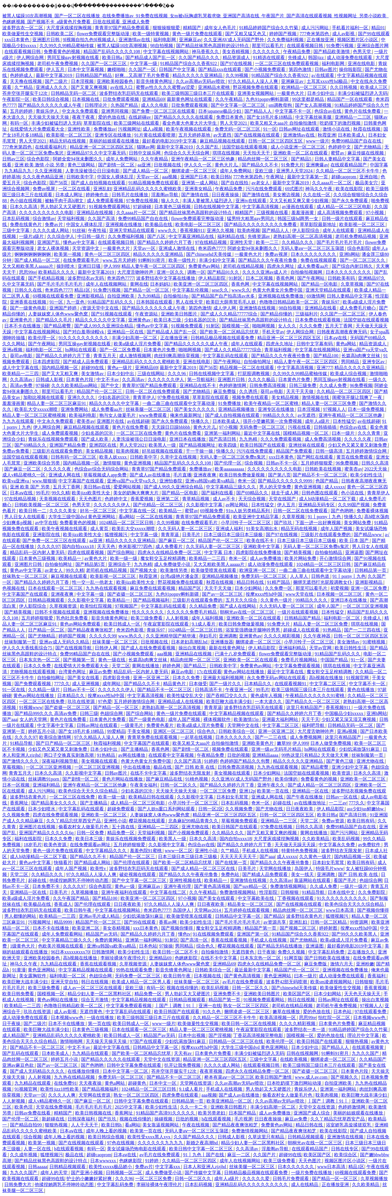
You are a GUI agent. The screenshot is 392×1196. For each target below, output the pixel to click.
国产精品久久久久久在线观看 (184, 117)
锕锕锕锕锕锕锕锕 (33, 254)
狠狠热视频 (357, 1041)
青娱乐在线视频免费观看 (53, 439)
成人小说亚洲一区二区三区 (298, 147)
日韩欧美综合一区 (237, 731)
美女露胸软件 (33, 975)
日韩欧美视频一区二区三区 (42, 504)
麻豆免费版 (225, 391)
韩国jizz (316, 57)
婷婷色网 (172, 665)
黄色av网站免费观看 (81, 624)
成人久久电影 (155, 105)
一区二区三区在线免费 (139, 433)
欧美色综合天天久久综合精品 (88, 791)
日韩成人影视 (50, 379)
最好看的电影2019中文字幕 (170, 141)
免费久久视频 (292, 952)
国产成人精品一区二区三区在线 (203, 868)
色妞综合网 (112, 713)
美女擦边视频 (287, 194)
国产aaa (9, 719)
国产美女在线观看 (217, 898)
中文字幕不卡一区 (293, 111)
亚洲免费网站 (75, 409)
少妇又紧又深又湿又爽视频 (349, 719)
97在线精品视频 (211, 242)
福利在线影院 (28, 838)
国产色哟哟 (343, 510)
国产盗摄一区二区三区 (130, 594)
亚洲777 (324, 367)
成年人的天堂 (54, 1172)
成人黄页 (99, 528)
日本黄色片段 (80, 379)
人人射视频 (177, 618)
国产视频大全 (144, 570)
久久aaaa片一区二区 (332, 182)
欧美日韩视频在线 (94, 1113)
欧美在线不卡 (260, 540)
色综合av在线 (328, 111)
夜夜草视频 (212, 1071)
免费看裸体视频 (372, 510)
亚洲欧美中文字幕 (262, 546)
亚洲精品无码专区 (317, 504)
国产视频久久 (345, 1077)
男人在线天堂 (190, 302)
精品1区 (82, 290)
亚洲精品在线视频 (95, 212)
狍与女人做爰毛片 (118, 415)
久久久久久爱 (256, 1178)
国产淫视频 (219, 1035)
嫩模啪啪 (117, 69)
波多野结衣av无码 (86, 278)
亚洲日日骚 (90, 266)
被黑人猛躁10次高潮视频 (122, 45)
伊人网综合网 (30, 57)
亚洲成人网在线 (65, 474)
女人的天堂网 (34, 719)
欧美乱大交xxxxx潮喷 (36, 409)
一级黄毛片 (132, 725)
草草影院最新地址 (318, 224)
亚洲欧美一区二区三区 (363, 779)
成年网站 (112, 683)
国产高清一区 (194, 940)
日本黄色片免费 (160, 349)
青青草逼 (170, 534)
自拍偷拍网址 (258, 361)
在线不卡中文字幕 (149, 773)
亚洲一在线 (210, 1005)
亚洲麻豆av (190, 39)
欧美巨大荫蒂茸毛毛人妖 (231, 302)
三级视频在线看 (272, 212)
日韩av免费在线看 (33, 1113)
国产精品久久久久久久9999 (285, 480)
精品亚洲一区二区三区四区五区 (102, 147)
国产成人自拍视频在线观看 (99, 182)
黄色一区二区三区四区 (108, 254)
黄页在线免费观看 (355, 457)
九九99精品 (149, 296)
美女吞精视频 (236, 51)
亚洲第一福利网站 (223, 433)
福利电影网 (165, 39)
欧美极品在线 (159, 224)
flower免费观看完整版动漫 (103, 33)
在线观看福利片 (51, 147)
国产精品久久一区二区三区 (313, 701)
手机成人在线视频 (260, 850)
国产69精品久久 (30, 445)
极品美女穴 (367, 182)
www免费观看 (153, 415)
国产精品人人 (259, 111)
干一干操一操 (200, 451)
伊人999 (111, 266)
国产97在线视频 (236, 63)
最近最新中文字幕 (253, 969)
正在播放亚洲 (321, 39)
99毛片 (43, 492)
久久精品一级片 (44, 689)
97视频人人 (334, 409)
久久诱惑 (248, 391)
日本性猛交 (344, 421)
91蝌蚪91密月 (152, 260)
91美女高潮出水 (262, 528)
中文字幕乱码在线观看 (226, 355)
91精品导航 (22, 743)
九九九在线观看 (18, 421)
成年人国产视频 (337, 528)
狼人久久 (170, 200)
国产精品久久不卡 (260, 164)
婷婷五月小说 (42, 731)
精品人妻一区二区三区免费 (329, 403)
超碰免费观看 (121, 808)
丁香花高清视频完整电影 (258, 1035)
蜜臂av (338, 152)
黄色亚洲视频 (138, 463)
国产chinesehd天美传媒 (209, 254)
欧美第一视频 (68, 254)
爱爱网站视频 (127, 486)
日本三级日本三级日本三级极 (234, 534)
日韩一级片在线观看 (343, 218)
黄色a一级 (125, 886)
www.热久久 (131, 635)
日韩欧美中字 (80, 176)
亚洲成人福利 (230, 528)
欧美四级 (228, 445)
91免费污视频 (340, 45)
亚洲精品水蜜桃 (214, 87)
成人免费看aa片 (313, 266)
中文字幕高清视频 (261, 206)
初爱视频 (339, 588)
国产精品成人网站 (92, 862)
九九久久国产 (366, 1053)
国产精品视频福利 (151, 600)
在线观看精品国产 (349, 164)
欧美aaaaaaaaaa (230, 469)
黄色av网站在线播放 (244, 671)
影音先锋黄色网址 (155, 81)
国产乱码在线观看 (21, 1053)
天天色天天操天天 (363, 993)
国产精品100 (326, 355)
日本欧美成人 (352, 135)
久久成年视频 (24, 1154)
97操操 (166, 946)
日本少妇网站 (249, 588)
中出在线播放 (137, 767)
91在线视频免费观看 (214, 934)
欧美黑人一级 (163, 445)
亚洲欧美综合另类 (42, 463)
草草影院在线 (97, 123)
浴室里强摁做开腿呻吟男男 (253, 630)
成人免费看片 (169, 546)
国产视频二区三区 (298, 928)
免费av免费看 (16, 451)
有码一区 (19, 123)
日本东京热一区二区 (40, 659)
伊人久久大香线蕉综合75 (27, 647)
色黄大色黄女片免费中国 (278, 290)
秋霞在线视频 (367, 129)
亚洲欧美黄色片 (258, 743)
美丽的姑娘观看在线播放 (114, 141)
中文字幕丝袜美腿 (314, 117)
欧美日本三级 (168, 319)
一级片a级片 (32, 236)
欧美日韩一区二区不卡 (176, 952)
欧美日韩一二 (33, 510)
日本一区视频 (16, 785)
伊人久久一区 (198, 164)
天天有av (183, 1053)
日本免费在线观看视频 (318, 319)
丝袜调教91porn (44, 779)
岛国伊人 (304, 868)
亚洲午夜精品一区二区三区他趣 (203, 158)
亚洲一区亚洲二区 (151, 677)
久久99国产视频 (354, 504)
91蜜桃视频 (374, 641)
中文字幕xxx (168, 1166)
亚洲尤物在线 (371, 761)
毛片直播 (182, 474)
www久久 (168, 230)
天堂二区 (121, 665)
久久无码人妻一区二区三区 (186, 528)
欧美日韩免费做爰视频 (242, 474)
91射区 (236, 278)
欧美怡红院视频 (96, 606)
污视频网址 (129, 129)
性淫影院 (269, 892)
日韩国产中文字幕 (177, 69)
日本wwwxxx (103, 1160)
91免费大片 (292, 164)
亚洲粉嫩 (365, 963)
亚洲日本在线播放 (188, 439)
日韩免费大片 (18, 1184)
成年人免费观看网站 (63, 934)
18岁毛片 (33, 844)
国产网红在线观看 (315, 457)
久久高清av (21, 379)
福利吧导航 (314, 725)
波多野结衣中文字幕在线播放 (166, 278)
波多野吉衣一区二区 (23, 27)
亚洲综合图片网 (373, 45)
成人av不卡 (224, 498)
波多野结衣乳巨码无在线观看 (129, 93)
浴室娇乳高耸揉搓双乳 (349, 1124)
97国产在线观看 (146, 1041)
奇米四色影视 (130, 630)
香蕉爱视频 (142, 498)
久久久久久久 (266, 51)
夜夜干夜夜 (84, 117)
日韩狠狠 (290, 892)
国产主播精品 (135, 749)
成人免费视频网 (306, 737)
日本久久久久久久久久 (314, 254)
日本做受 (198, 683)
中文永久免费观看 (80, 111)
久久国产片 (265, 1154)
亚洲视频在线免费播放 (281, 296)
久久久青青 (370, 433)
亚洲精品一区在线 (126, 331)
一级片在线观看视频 (298, 612)
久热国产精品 (125, 105)
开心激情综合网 (335, 558)
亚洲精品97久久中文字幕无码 (97, 152)
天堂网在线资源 (196, 1083)
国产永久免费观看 (350, 200)
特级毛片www (330, 868)
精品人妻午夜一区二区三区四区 (153, 266)
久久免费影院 (372, 892)
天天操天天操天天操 (49, 117)
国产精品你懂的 (276, 313)
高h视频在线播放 (326, 677)
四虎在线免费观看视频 (56, 814)
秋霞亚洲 (327, 135)
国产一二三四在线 (363, 630)
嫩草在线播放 (287, 1011)
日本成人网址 (69, 194)
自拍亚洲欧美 (121, 296)
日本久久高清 (24, 206)
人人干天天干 (85, 1124)
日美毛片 (191, 534)
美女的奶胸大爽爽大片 (136, 492)
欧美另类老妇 (212, 1113)
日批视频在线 (168, 164)
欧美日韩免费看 (18, 993)
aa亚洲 (145, 164)
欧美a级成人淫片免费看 (138, 343)
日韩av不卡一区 (282, 463)
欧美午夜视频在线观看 (189, 129)
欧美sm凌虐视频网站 (331, 981)
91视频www (31, 707)
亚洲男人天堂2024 (295, 170)
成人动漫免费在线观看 (350, 57)
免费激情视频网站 (288, 886)
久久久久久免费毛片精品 (192, 612)
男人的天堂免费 (275, 486)
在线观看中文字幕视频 (171, 755)
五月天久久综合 (241, 600)
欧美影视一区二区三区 (69, 135)
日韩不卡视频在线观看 (58, 612)
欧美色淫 (24, 1107)
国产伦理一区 (228, 463)
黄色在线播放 (361, 689)
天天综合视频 (252, 498)
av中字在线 (46, 522)
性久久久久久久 (148, 612)
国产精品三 (195, 665)
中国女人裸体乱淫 (115, 176)
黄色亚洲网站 (42, 969)
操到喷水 (66, 266)
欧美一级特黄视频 (151, 33)
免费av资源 (333, 820)
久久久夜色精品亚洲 (43, 176)
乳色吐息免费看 (72, 618)
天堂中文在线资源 (162, 1059)
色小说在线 (353, 492)
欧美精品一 (171, 510)
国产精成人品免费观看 (86, 361)
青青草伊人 (144, 397)
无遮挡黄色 (243, 952)
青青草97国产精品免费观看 (122, 27)
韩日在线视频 (95, 981)
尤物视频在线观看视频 (33, 671)
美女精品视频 (285, 397)
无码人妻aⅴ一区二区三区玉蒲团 (313, 248)
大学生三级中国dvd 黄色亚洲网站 (82, 516)
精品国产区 (190, 588)
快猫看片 (63, 862)
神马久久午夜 (319, 188)
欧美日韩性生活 (351, 647)
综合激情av (44, 218)
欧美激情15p (247, 719)
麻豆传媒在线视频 (366, 152)
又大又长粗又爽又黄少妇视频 (299, 200)
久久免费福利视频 (286, 39)
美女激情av (93, 373)
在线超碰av (140, 117)
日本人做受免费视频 (331, 743)
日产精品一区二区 (47, 630)
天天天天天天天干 (239, 856)
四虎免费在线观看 (180, 1095)
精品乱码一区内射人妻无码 (38, 552)
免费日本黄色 (230, 117)
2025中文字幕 (129, 1107)
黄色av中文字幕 (26, 570)
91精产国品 (279, 582)
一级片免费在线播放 (312, 1172)
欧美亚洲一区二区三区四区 (201, 284)
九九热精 (248, 439)
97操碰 (42, 385)
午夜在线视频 (196, 1124)
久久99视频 (237, 75)
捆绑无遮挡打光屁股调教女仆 (323, 582)
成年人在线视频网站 (107, 284)
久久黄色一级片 (276, 600)
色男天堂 (362, 51)
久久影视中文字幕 (205, 504)
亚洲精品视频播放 (237, 409)
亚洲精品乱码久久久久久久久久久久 (252, 1184)
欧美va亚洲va (16, 480)
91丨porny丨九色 (325, 516)
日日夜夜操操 (226, 194)
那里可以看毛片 (268, 45)
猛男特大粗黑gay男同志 (251, 218)
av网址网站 (237, 504)
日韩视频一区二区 (124, 1172)
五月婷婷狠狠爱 (317, 463)
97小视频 (375, 212)
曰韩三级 (89, 713)
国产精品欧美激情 (332, 51)
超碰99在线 (93, 367)
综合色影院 (38, 158)
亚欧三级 (264, 170)
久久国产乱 (208, 147)
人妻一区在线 (38, 1148)
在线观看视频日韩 (305, 45)
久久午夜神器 (317, 635)
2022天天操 (376, 469)
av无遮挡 (222, 135)
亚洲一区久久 (171, 272)
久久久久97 (48, 546)
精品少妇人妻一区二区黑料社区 (100, 993)
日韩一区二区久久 (179, 785)
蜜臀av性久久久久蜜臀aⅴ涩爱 (166, 87)
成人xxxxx (334, 486)
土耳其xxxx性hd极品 (328, 81)
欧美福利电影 (83, 415)
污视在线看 (300, 427)
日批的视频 (238, 755)
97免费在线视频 (142, 200)
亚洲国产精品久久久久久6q (47, 832)
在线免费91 (65, 1083)
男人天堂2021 (234, 123)
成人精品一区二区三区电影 (344, 206)
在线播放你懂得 (84, 1071)
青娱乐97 (331, 302)
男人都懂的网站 (20, 916)
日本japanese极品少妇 (220, 111)
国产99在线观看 (374, 33)
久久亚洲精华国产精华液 (171, 635)
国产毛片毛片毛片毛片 (340, 242)
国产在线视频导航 (74, 647)
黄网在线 (139, 284)
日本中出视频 (192, 1035)
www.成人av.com (311, 1077)
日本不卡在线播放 (23, 325)
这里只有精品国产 (305, 707)
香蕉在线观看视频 (229, 940)
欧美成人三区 (374, 87)
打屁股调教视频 (254, 373)
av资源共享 (275, 922)
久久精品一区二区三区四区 (344, 391)
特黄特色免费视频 (300, 850)
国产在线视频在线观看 (257, 135)
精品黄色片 (175, 683)
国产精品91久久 (223, 272)
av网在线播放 (132, 755)
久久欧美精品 (316, 838)
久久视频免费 (239, 808)
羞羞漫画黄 (303, 212)
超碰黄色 (137, 1083)
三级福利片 (306, 313)
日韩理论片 (96, 105)
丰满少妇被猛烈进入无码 (362, 93)
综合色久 (206, 731)
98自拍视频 (162, 45)
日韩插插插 (326, 427)
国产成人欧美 (95, 439)
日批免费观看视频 (121, 99)
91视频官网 (358, 677)
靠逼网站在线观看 (313, 880)
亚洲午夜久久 (271, 785)
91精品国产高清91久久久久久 (166, 1113)
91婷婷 (211, 761)
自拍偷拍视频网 (306, 272)
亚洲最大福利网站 (280, 719)
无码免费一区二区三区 (262, 427)
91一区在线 (14, 689)
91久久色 (212, 1011)
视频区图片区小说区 (358, 39)
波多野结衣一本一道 (305, 1029)
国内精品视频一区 (60, 367)
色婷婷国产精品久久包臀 (245, 761)
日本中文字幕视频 (86, 69)
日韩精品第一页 (371, 570)
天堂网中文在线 (243, 725)
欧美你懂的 (287, 779)
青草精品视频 (196, 498)
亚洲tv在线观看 (251, 200)
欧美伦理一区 (42, 337)
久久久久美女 (63, 510)
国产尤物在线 (270, 808)
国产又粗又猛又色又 (246, 33)
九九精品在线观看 (59, 963)
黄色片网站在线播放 (123, 779)
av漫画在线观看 (298, 206)
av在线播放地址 (310, 802)
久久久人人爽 (62, 1095)
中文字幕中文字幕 (56, 725)
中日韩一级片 (91, 236)
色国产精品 (327, 480)
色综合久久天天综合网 (187, 152)
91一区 (270, 129)
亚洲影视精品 (91, 296)
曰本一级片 (344, 433)
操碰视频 (164, 1118)
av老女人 (260, 182)
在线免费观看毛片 (81, 260)
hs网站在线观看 (81, 349)
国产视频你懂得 (373, 910)
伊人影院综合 (306, 230)
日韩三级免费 (303, 385)
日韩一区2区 (210, 808)
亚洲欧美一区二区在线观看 (301, 152)
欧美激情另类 (174, 570)
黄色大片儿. (227, 164)
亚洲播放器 (221, 641)
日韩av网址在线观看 (300, 129)
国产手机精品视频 (47, 278)
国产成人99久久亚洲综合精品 (104, 325)
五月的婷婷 (22, 111)
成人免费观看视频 (105, 200)
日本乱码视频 (16, 218)
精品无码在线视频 (68, 141)
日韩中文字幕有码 (315, 343)
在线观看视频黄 (368, 1047)
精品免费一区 (121, 832)
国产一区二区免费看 (121, 349)
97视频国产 (127, 606)
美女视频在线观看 (100, 761)
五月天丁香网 (339, 325)
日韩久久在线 (28, 290)
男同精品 (350, 361)
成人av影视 (344, 33)
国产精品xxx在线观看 (220, 69)
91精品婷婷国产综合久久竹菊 (269, 27)
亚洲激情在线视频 (258, 308)
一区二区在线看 (74, 188)
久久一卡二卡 (194, 1107)
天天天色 (106, 546)
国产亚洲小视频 (87, 1172)
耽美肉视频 (248, 230)
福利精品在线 (231, 236)
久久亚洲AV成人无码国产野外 (234, 39)
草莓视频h (13, 767)
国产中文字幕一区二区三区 (238, 105)
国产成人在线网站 (238, 606)
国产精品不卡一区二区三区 (320, 474)
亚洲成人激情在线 (177, 248)
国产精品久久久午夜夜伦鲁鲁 (268, 260)
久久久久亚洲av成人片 (265, 272)
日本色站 (148, 946)
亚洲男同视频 (115, 111)
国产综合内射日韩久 (353, 266)
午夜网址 (275, 176)
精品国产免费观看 (294, 451)
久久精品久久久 (298, 242)
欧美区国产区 (297, 993)
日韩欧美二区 (60, 33)
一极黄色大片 (291, 93)
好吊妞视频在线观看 (163, 451)
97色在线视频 (121, 1142)
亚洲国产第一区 (253, 934)
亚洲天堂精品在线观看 (132, 230)
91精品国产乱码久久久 (111, 302)
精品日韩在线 (251, 582)
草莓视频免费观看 (240, 820)
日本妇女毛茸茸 (232, 796)
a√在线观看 (323, 75)
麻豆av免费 (100, 671)
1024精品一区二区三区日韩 (127, 522)
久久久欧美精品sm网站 (75, 385)
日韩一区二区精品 (329, 922)
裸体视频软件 (217, 719)
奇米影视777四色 (135, 546)
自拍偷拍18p (176, 296)
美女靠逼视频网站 (161, 1124)
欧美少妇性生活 (366, 474)
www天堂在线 (300, 594)
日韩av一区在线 (342, 796)
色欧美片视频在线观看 (61, 946)
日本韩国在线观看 (155, 302)
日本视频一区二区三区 (340, 594)
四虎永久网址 (281, 266)
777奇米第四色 (315, 33)
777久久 (62, 683)
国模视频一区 (236, 325)
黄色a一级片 (120, 367)
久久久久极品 (262, 379)
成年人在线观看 (339, 230)
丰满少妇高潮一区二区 (135, 337)
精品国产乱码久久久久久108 (112, 51)
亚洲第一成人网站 (200, 182)
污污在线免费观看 (264, 188)
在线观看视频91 (291, 683)
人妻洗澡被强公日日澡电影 (93, 170)
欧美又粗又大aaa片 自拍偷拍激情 (283, 123)
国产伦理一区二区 (21, 1118)
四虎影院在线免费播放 (259, 552)
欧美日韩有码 (361, 820)
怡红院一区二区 (334, 1017)
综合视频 (254, 463)
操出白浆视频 (192, 647)
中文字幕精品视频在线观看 (237, 713)
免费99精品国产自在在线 (356, 141)
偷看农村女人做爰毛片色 (83, 826)
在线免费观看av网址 (90, 844)
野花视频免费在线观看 (256, 87)
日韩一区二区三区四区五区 (276, 141)
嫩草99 (283, 743)
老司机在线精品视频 (244, 266)
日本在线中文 (342, 892)
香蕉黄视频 (376, 987)
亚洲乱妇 (102, 188)
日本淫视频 (83, 81)
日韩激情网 (103, 952)
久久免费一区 (279, 588)
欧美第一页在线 (273, 791)
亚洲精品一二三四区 (159, 826)
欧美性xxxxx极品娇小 (111, 1166)
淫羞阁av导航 (165, 194)
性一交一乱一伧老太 (93, 582)
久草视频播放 (85, 892)
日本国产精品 (243, 1113)
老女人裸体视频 (53, 248)
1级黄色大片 (23, 946)
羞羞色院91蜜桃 (146, 850)
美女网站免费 (358, 522)
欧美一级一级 (124, 558)
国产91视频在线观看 (112, 313)
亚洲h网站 (349, 254)
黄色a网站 (346, 343)
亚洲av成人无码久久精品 (64, 641)
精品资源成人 (237, 57)
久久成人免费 (333, 385)
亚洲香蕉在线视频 (28, 302)
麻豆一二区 (239, 1154)
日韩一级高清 (329, 451)
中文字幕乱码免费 (326, 952)
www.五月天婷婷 (119, 260)
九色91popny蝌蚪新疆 (268, 99)
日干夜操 (266, 952)
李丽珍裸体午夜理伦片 (123, 957)
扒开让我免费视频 (183, 1065)
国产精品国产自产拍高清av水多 (223, 296)
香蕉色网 (285, 278)
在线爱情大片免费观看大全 (38, 129)
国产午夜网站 (311, 278)
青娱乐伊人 (48, 111)
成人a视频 (153, 129)
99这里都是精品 (308, 99)
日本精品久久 (258, 683)
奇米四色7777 (211, 248)
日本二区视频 (260, 278)
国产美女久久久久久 (195, 409)
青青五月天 (105, 355)
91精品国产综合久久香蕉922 (189, 63)
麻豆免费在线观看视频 (153, 588)
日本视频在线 (86, 99)
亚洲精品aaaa (265, 755)
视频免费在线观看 (250, 397)
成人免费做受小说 (172, 564)
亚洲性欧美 (79, 129)
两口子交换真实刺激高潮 (69, 755)
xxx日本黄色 (17, 39)
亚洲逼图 (354, 552)
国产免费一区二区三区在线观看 (164, 111)
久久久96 (177, 373)
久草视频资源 (63, 606)
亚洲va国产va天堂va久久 (132, 480)
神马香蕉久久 (206, 51)
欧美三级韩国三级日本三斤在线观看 (198, 93)
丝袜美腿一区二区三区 (149, 409)
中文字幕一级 (144, 63)
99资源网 (359, 922)
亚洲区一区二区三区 (174, 731)
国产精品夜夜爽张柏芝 (91, 630)
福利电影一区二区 (44, 349)
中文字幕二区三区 (328, 683)
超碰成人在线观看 (302, 630)
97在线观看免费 (371, 1011)
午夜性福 (97, 230)
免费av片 (54, 224)
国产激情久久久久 (21, 761)
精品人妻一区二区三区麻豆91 (57, 403)
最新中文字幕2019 (54, 75)
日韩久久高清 (375, 463)
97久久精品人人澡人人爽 (253, 81)
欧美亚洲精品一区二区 (229, 1101)
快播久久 (200, 421)
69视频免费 (212, 510)
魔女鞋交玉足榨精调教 (163, 558)
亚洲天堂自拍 (65, 981)
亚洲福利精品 (293, 647)
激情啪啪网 (72, 1041)
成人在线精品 (305, 1184)
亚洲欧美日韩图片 (179, 313)
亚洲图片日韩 (46, 39)
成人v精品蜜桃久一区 (24, 474)
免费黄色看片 (160, 725)
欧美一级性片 (182, 260)
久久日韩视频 (344, 87)
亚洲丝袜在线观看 (307, 445)
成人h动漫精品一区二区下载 (328, 498)
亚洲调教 (228, 635)
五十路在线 (124, 826)
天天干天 (310, 719)
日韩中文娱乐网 (145, 152)
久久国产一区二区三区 (104, 63)
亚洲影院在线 (47, 534)
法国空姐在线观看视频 (245, 147)
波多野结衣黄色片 (28, 796)
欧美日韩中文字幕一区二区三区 (201, 1148)
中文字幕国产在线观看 (81, 480)
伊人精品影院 (212, 278)
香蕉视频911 (192, 230)
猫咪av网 (146, 147)
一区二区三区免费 (218, 791)
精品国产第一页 (261, 928)
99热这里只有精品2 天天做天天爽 (315, 755)
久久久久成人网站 (51, 230)
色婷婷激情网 (233, 385)
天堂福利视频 (71, 218)
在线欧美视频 (294, 1059)
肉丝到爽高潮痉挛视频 (177, 355)
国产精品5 (302, 158)
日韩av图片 (326, 69)
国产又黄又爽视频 (89, 87)
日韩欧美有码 (342, 278)
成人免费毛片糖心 (358, 308)
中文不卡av (108, 379)
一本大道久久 (269, 701)
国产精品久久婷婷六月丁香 (165, 242)
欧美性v (98, 868)
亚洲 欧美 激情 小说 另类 (40, 164)
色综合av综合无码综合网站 (102, 469)
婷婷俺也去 (97, 194)
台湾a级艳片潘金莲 (180, 576)
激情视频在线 (316, 397)
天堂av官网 (321, 647)
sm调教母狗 (280, 105)
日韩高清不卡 (209, 689)
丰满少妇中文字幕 (217, 260)
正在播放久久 (361, 952)
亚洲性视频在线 (185, 880)
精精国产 (192, 27)
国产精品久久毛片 (54, 319)
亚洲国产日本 (194, 176)
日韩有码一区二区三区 (74, 457)
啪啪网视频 (264, 325)
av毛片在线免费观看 (243, 981)
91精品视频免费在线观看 (154, 182)
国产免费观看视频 (33, 683)
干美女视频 (139, 731)
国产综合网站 (121, 552)
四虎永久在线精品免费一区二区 (170, 552)
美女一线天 (303, 874)
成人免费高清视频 (323, 439)
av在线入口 (122, 87)
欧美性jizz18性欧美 (60, 1089)
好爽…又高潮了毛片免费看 (142, 75)
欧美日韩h (221, 176)
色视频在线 (14, 588)
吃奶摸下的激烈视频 (341, 123)
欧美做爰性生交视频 (23, 33)
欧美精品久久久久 (57, 272)
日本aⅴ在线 (336, 337)
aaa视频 (170, 176)
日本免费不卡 (46, 886)
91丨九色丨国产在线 (204, 1154)
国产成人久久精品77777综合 (229, 313)
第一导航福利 (201, 379)
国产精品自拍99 (26, 1124)
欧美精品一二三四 (21, 373)
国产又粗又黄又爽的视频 (272, 832)
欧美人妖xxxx (113, 457)
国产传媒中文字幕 (203, 1172)
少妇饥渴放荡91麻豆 (360, 749)
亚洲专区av (374, 361)
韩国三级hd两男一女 (298, 218)
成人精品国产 (16, 1035)
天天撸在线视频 (26, 81)
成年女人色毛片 (220, 27)
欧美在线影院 (350, 188)
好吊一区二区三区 (98, 510)
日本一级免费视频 (366, 409)
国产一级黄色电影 (28, 308)
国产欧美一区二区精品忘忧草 (230, 331)
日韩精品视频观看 (47, 600)
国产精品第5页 (90, 564)
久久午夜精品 (229, 99)
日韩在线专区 (345, 1148)
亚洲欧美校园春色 (115, 81)
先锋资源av (259, 236)
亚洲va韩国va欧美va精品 (210, 480)
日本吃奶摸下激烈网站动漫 (295, 1083)
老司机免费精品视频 (356, 236)
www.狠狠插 (44, 480)
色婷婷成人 (22, 75)
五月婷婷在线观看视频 (247, 910)
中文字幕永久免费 (337, 844)
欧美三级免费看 (147, 618)
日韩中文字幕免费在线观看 (134, 1065)
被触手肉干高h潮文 (65, 200)
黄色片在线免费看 (363, 111)
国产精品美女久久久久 (54, 802)
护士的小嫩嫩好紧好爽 (89, 1178)
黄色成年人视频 (266, 695)
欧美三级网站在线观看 (137, 123)
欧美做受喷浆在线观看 (214, 570)
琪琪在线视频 (226, 152)
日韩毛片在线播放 (130, 194)
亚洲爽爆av (317, 164)
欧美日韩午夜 (78, 910)
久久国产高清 (102, 218)
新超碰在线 (54, 1118)
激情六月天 (342, 963)
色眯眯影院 (187, 957)
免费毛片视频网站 (299, 659)
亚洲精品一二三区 (353, 117)
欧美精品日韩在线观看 (151, 796)
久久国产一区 (142, 69)
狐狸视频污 (116, 534)
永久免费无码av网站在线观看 (277, 677)
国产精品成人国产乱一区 (150, 57)
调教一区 (196, 272)
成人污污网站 (315, 27)
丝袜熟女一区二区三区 (25, 576)
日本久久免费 (38, 665)
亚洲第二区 (168, 498)
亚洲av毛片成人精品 (100, 916)
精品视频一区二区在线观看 (247, 367)
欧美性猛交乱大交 (185, 695)
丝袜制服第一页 (20, 641)
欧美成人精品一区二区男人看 (142, 981)
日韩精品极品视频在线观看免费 (223, 337)
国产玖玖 (283, 522)
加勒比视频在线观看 (44, 397)
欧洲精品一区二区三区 (304, 87)
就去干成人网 (285, 492)
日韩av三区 (13, 158)
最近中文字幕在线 (262, 433)
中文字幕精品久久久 (107, 850)
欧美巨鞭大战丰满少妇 (229, 701)
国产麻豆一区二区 (23, 469)
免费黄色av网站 (204, 266)
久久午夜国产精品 (71, 898)
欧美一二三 (268, 242)
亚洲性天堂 (242, 242)
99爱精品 (116, 731)
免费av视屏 (44, 188)
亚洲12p (247, 791)
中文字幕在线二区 (168, 892)
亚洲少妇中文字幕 (350, 767)
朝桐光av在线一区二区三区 (247, 612)
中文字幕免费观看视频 (298, 665)
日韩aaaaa (37, 1166)
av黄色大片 (96, 558)
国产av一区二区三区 (223, 594)
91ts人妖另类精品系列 (248, 510)
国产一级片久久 (225, 683)
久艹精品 (24, 87)
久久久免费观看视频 (281, 439)
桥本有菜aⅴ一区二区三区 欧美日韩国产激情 (248, 1077)
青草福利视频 (278, 349)
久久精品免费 (203, 606)
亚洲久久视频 (221, 230)
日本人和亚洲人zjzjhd (205, 1166)
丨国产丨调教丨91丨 (176, 1005)
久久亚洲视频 (49, 170)
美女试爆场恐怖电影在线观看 (137, 1148)
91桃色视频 (197, 779)
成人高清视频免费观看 (340, 212)
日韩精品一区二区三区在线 (236, 1041)
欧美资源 (341, 773)
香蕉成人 (63, 904)
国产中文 (110, 385)
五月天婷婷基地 (194, 135)
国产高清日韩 (223, 439)
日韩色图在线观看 (320, 492)
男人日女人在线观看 (25, 516)
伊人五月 (56, 69)
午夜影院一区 (16, 99)
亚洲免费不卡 (227, 993)
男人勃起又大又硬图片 (63, 206)
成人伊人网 (225, 308)
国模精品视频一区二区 (306, 433)
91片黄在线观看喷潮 (155, 135)
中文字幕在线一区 (138, 510)
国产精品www (368, 534)
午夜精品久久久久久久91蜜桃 (315, 695)
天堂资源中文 (86, 248)
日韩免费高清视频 (268, 385)
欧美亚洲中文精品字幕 (256, 516)
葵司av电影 (21, 355)
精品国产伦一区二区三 (100, 391)
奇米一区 (247, 480)
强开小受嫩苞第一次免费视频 (273, 421)
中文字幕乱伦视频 (191, 290)
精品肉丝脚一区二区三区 (263, 158)
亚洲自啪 (369, 176)
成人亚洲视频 (86, 683)
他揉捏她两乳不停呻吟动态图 (79, 880)
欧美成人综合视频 (349, 373)
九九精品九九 (18, 170)
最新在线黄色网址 (227, 647)
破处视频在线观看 (138, 874)
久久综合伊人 (61, 236)
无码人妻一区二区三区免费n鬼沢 (233, 457)
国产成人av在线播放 (150, 474)
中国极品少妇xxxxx (344, 713)
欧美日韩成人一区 (122, 624)
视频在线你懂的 (183, 987)
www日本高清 (340, 910)
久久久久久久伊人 (166, 379)
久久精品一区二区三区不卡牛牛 (348, 170)
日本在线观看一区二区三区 (56, 588)
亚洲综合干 (120, 564)
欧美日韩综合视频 (51, 99)
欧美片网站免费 (300, 558)
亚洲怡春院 (171, 480)
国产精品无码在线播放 (280, 946)
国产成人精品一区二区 (146, 170)
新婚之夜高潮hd (202, 1142)
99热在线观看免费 (134, 969)
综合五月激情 (95, 999)
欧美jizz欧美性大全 (91, 492)
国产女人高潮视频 (313, 105)
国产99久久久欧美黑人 (355, 934)
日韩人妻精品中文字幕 (338, 158)
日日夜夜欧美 (300, 808)
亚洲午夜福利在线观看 (124, 892)
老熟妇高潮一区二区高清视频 (303, 236)
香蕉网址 (19, 802)
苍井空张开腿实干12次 (25, 93)
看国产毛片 (345, 880)
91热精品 (332, 630)
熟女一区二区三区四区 (246, 1005)
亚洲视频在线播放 (124, 224)
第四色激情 (301, 69)
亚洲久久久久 (82, 397)
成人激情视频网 (135, 355)
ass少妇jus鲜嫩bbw (366, 808)
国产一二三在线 (271, 737)
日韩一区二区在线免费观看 (153, 391)
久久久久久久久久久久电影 (47, 212)
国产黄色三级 (340, 761)
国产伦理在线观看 (132, 862)
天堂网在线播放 (275, 868)
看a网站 (126, 516)
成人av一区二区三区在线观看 (93, 987)
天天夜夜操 (91, 1083)
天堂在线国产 (283, 498)
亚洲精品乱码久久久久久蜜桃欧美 (148, 188)
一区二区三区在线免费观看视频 (287, 63)
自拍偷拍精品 (329, 552)
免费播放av (105, 129)
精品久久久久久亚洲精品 (198, 75)
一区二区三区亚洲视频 (365, 606)
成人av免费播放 (266, 558)
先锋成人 (297, 57)
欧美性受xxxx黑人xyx (149, 1136)
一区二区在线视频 (155, 516)
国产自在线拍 (235, 182)
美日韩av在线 (97, 486)
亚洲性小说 (115, 820)
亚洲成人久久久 (52, 87)
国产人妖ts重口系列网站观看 (167, 808)
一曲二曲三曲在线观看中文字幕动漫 (179, 403)
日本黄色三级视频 (173, 206)
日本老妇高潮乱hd (189, 641)
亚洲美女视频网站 (256, 93)
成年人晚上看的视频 (107, 1130)
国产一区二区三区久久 (363, 260)
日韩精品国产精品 (94, 75)
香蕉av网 (168, 922)
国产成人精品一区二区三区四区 (320, 785)
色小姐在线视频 (26, 200)
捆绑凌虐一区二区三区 (194, 170)
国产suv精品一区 (250, 886)
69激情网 (316, 296)
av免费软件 (370, 844)
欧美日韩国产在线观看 (263, 445)
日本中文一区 (163, 1083)
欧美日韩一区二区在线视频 (249, 1023)
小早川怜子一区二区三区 (246, 522)
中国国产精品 (335, 659)
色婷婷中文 (340, 147)
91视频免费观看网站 (110, 206)
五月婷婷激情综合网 (367, 451)
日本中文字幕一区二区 (126, 1071)
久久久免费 (311, 325)
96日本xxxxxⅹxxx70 (70, 952)
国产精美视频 (298, 552)
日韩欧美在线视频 (323, 469)
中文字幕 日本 (219, 552)
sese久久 (220, 290)
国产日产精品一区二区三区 (63, 743)
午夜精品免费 (297, 51)
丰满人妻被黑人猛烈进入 (207, 200)
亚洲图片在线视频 (37, 826)
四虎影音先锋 (117, 677)
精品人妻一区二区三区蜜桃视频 (34, 415)
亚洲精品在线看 (321, 308)
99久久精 (61, 492)
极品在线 (163, 767)
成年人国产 (329, 606)
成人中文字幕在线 (21, 367)
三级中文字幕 (16, 230)
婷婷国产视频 (283, 33)
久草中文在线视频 (179, 457)
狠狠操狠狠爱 (167, 27)
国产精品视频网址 (197, 445)
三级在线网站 (151, 373)
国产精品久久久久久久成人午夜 (50, 105)
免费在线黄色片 (26, 224)
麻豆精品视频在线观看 (223, 141)
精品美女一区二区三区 (250, 904)
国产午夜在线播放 (305, 796)
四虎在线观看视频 (86, 552)
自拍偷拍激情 (215, 952)
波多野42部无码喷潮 (287, 981)
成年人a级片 (318, 421)
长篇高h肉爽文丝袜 (361, 355)
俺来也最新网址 (186, 415)
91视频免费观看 (187, 325)
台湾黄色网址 (72, 671)
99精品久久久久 (279, 415)
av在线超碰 (138, 421)
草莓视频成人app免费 (105, 474)
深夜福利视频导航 (60, 761)
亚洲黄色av (140, 319)
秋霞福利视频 (108, 743)
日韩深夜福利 (82, 1118)
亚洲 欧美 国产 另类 (30, 486)
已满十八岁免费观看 (236, 653)
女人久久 (287, 325)
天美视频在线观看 (58, 498)
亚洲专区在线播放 (113, 135)
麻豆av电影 (183, 671)
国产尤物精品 (368, 147)
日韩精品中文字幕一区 (238, 916)
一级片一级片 (354, 886)
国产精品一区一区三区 (147, 290)
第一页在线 (99, 1023)
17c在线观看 (209, 671)
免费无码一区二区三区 (238, 129)
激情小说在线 (337, 129)
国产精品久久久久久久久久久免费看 (261, 224)
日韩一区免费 (91, 832)
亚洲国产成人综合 (312, 1113)
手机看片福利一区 (350, 27)
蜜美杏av (85, 421)
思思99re (27, 272)
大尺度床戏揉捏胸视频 (69, 27)
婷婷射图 (328, 928)
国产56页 (59, 182)
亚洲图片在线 (111, 421)
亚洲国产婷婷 (63, 308)
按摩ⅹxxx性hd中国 (264, 594)
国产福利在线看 (217, 492)
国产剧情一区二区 (117, 164)
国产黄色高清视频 (212, 886)
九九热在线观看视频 (107, 588)
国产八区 (157, 236)
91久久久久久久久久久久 (83, 337)
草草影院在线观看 (211, 397)
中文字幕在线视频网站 (166, 51)
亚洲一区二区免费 (369, 588)
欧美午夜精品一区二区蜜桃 (272, 403)
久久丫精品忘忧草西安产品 (74, 820)
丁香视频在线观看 (296, 898)
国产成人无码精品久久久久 (38, 1071)
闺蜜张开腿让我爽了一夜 (357, 397)
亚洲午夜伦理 (178, 886)
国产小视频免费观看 (265, 69)
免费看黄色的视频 (62, 51)
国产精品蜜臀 (58, 325)
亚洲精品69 (153, 99)
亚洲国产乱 (49, 242)
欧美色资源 (56, 844)
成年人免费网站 (122, 158)
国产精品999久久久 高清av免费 (46, 713)
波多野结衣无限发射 (191, 773)
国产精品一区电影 (320, 284)
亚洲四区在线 (103, 445)
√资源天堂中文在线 (100, 308)
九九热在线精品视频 (75, 1077)
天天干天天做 (300, 391)
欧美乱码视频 (346, 838)
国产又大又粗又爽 (60, 373)
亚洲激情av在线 (135, 39)
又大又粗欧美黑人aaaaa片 (28, 266)
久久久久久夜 (358, 439)
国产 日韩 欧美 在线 (195, 767)
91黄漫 (19, 969)
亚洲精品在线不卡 (198, 385)
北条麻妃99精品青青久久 (193, 820)
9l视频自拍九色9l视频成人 (90, 39)
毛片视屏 (243, 1118)
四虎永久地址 (280, 343)
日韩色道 (320, 576)
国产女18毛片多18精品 (270, 117)
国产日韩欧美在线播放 (327, 957)
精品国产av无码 (102, 934)
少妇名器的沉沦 (200, 319)
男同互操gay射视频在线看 (73, 57)
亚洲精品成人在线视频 (181, 701)
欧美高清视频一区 (278, 1017)
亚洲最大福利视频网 (224, 677)
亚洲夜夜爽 (205, 474)
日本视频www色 (68, 1017)
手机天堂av (273, 331)
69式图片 (294, 188)
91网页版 (293, 957)
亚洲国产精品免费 (68, 445)
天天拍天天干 (257, 152)
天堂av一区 (148, 176)
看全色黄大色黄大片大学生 (190, 123)
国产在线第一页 (231, 862)
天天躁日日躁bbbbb (171, 427)
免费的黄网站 (109, 940)
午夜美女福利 (144, 785)
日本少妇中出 (321, 93)
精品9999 (63, 922)
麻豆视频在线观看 (69, 576)
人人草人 (299, 576)
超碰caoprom (344, 176)
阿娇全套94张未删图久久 (78, 158)
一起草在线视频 (196, 737)
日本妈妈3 (161, 284)
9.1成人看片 (204, 624)
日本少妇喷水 (42, 808)
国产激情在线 (195, 194)
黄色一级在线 (112, 659)
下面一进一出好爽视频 (318, 522)
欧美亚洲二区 (86, 928)
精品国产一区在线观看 (350, 99)
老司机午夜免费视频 (58, 63)
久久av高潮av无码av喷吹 (201, 81)
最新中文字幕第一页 (308, 176)
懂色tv (184, 934)
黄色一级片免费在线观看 (197, 33)
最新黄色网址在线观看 (190, 99)
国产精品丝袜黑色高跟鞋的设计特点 (213, 45)
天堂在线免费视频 (54, 1107)
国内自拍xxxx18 (78, 546)
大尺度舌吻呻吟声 (136, 272)
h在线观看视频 (216, 1118)
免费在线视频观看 (319, 260)
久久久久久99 (102, 635)
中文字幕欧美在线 (256, 898)
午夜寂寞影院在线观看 (166, 624)
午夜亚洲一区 (239, 689)
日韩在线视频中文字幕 (217, 206)
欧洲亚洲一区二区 (258, 570)
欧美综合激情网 (55, 737)
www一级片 (317, 141)
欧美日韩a (112, 57)
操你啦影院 (351, 69)
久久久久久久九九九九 (161, 1142)
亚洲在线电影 (362, 63)
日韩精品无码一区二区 (74, 93)
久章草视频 (352, 284)
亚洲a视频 (13, 349)
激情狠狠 (112, 463)
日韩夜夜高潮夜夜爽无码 (342, 331)
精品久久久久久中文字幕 (100, 319)
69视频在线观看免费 (54, 296)
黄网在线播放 (146, 665)
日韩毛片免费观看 (291, 1178)
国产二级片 (57, 81)
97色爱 (105, 701)
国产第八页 (279, 474)
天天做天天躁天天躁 (296, 844)
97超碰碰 (142, 206)
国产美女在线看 (84, 677)
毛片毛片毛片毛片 (94, 1107)
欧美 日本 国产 (354, 540)
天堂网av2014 (208, 910)
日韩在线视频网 (302, 1053)
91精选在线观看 (269, 57)
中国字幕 (379, 164)
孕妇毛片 (208, 635)
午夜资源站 (147, 313)
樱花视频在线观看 (147, 820)
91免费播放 (230, 403)
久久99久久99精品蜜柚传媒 (67, 45)
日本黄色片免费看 (108, 719)
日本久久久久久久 (234, 737)
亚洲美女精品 (199, 188)
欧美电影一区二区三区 (198, 224)
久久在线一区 (317, 194)
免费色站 (230, 874)
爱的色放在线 (112, 117)
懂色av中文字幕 (79, 242)
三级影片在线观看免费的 (57, 451)
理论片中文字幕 (363, 1035)
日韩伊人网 (107, 647)
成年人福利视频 (207, 618)
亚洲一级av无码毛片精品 (276, 749)
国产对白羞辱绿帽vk (84, 331)
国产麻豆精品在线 (164, 779)
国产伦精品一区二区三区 (158, 504)
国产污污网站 (344, 832)
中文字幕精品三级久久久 (231, 486)
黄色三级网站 (82, 164)
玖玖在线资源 (82, 701)
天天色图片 (91, 498)
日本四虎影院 (47, 361)
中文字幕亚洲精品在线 (191, 236)
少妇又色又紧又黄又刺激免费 (358, 445)
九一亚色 (76, 302)
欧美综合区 (346, 1154)
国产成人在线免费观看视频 (148, 647)
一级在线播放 (101, 1017)
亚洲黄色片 (21, 319)
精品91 (378, 27)
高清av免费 (21, 385)
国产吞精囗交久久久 (227, 695)
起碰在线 (282, 802)
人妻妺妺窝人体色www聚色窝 (58, 313)
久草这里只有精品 (266, 1136)
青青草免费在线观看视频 (152, 737)
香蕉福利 (377, 975)
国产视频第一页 (79, 659)
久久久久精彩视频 (282, 635)
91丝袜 (79, 230)
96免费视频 (361, 385)
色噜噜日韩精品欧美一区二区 (289, 302)
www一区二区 (179, 850)
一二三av (338, 802)
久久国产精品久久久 (199, 57)
